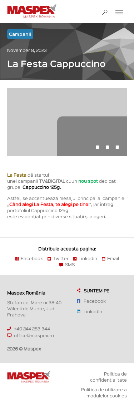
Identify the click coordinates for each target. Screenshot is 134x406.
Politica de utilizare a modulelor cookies (104, 392)
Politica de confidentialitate (108, 377)
